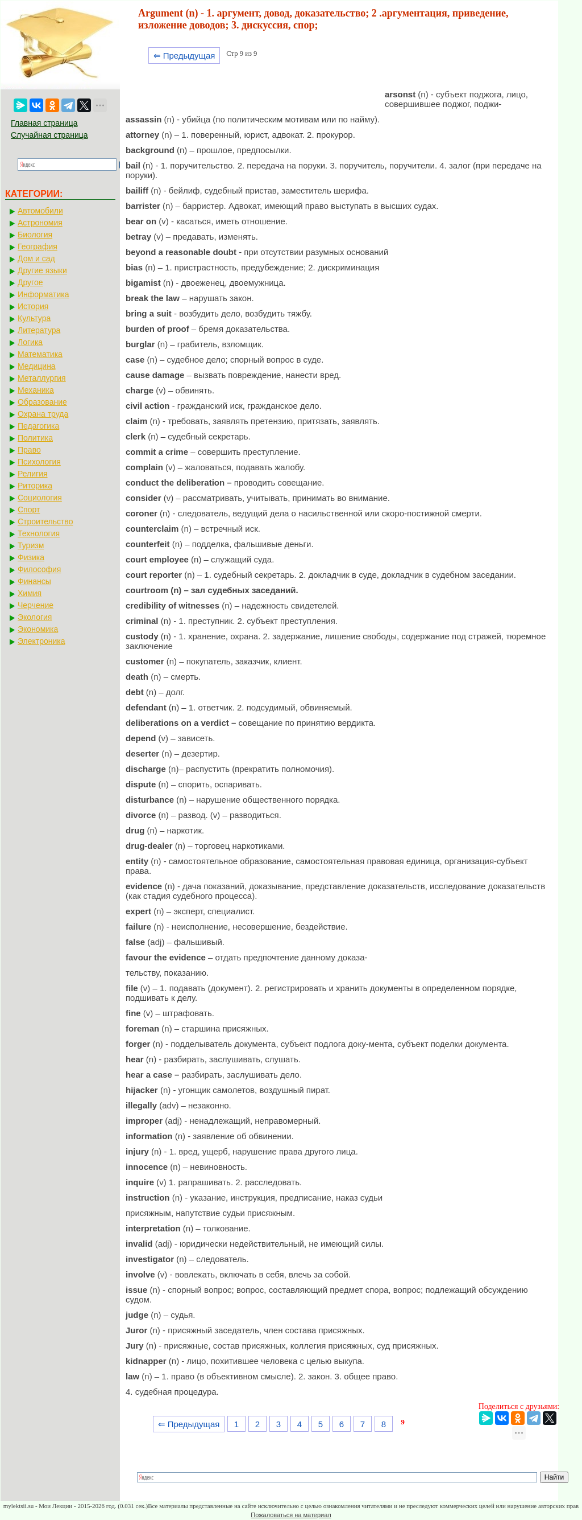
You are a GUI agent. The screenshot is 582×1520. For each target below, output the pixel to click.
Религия (33, 473)
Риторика (35, 485)
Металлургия (42, 378)
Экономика (38, 629)
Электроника (41, 641)
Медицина (37, 366)
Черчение (35, 605)
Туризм (31, 545)
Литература (39, 330)
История (33, 306)
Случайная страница (49, 134)
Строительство (45, 521)
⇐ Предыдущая (184, 55)
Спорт (29, 509)
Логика (30, 342)
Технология (39, 533)
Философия (39, 569)
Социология (40, 497)
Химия (29, 593)
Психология (39, 461)
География (37, 246)
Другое (30, 282)
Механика (36, 390)
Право (29, 449)
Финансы (34, 581)
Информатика (43, 294)
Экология (35, 617)
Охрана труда (43, 413)
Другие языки (42, 270)
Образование (42, 401)
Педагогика (38, 425)
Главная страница (44, 123)
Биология (35, 234)
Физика (31, 557)
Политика (35, 437)
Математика (40, 354)
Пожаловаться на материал (291, 1514)
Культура (34, 318)
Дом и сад (36, 258)
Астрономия (40, 222)
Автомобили (40, 210)
